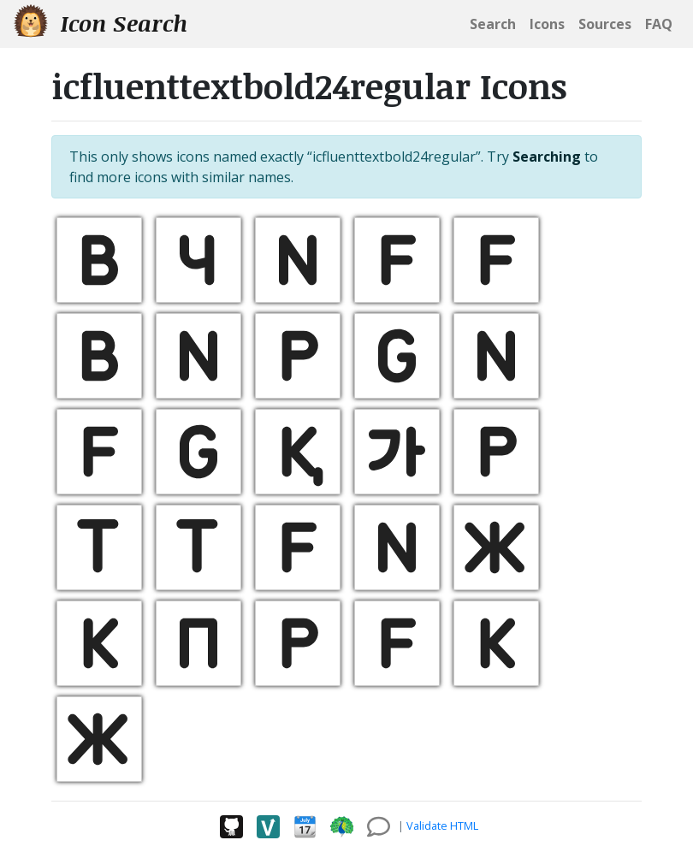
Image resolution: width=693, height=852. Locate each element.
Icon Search (100, 22)
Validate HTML (442, 825)
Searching (546, 156)
